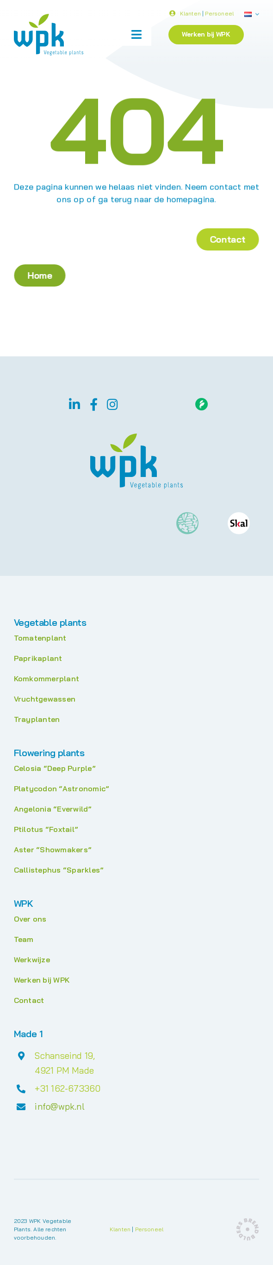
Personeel (219, 14)
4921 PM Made (64, 1070)
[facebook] (94, 404)
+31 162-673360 (67, 1088)
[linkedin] (74, 404)
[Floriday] (201, 401)
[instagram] (112, 404)
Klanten (190, 14)
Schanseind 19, (65, 1055)
